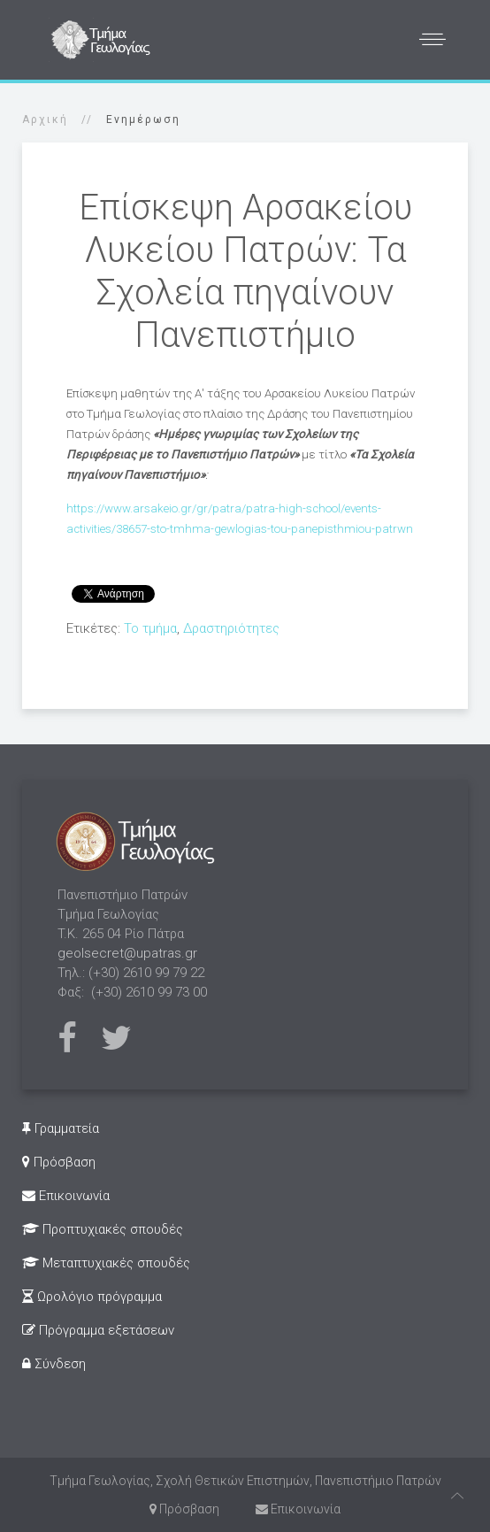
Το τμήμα (150, 628)
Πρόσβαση (59, 1162)
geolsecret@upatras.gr (127, 953)
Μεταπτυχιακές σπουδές (106, 1263)
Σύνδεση (54, 1364)
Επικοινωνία (66, 1196)
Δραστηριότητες (231, 628)
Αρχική (45, 119)
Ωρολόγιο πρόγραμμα (92, 1297)
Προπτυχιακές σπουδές (102, 1229)
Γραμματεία (60, 1128)
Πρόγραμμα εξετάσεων (98, 1330)
